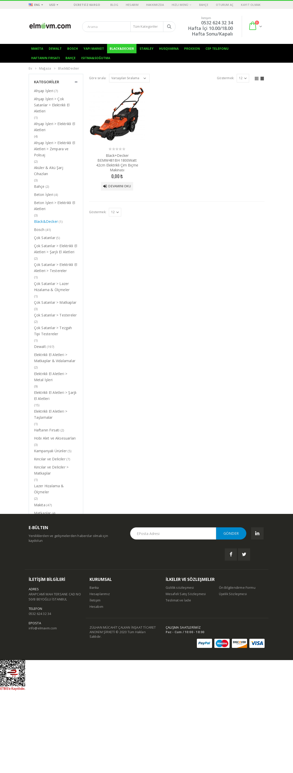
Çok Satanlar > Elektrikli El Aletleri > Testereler (55, 267)
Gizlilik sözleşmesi (180, 670)
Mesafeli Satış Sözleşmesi (186, 676)
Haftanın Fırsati (47, 430)
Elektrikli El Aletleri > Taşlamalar (50, 414)
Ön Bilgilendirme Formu (237, 670)
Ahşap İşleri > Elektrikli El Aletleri (54, 126)
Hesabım (132, 5)
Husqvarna (169, 48)
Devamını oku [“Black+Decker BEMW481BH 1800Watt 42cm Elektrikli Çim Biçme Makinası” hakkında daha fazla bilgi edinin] (119, 186)
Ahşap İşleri (43, 90)
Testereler (42, 550)
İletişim (95, 683)
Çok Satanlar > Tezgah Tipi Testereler (53, 330)
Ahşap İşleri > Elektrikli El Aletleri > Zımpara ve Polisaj (54, 148)
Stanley (146, 48)
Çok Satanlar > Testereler (55, 315)
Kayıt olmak (251, 5)
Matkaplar (42, 513)
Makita (37, 48)
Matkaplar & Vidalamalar (55, 521)
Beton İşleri (43, 194)
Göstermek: (225, 78)
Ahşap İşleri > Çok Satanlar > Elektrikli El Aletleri (52, 104)
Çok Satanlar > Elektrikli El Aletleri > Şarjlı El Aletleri (55, 248)
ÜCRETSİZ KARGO (87, 5)
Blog (114, 5)
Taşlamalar (43, 542)
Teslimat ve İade (178, 683)
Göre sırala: (97, 78)
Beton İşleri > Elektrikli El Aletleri (54, 205)
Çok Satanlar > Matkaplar (55, 302)
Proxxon (192, 48)
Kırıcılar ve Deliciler (49, 459)
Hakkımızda (155, 5)
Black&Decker (122, 48)
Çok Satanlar (44, 237)
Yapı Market (93, 48)
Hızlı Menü (180, 5)
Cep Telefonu (217, 48)
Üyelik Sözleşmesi (233, 676)
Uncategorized (46, 566)
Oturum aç (224, 5)
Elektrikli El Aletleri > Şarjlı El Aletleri (55, 395)
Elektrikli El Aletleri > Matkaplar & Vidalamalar (55, 357)
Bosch (72, 48)
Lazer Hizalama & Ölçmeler (49, 488)
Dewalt (55, 48)
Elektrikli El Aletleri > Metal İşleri (50, 376)
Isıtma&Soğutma (95, 58)
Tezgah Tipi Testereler (53, 558)
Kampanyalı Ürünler (50, 450)
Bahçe (203, 5)
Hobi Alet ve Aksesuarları (55, 438)
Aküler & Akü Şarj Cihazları (48, 170)
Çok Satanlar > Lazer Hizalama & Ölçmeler (52, 286)
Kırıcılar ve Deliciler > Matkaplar (51, 470)
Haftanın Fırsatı (45, 58)
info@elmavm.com (43, 711)
